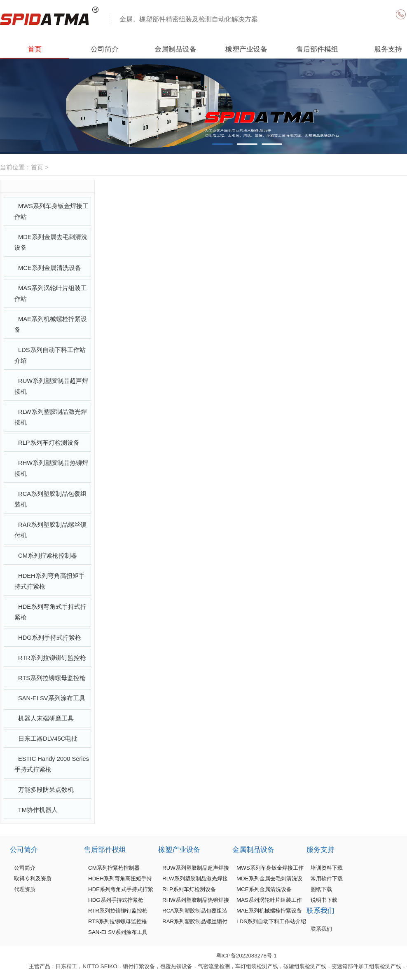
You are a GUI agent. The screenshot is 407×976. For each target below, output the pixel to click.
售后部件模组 (317, 49)
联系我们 (320, 910)
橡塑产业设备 (246, 49)
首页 (35, 49)
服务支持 (320, 849)
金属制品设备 (175, 49)
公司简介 (105, 49)
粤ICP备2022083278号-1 (246, 956)
